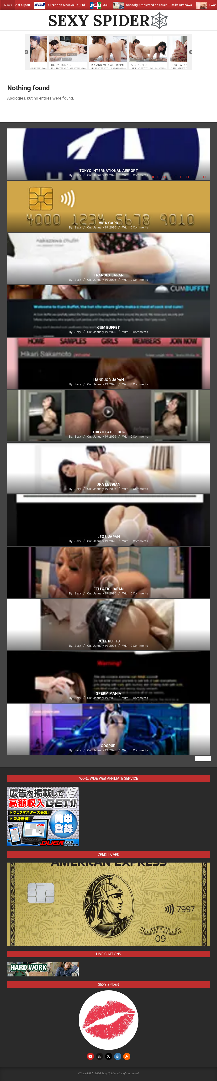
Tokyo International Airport (19, 5)
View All (203, 759)
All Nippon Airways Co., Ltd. (73, 5)
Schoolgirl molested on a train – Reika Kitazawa (166, 5)
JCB (113, 5)
